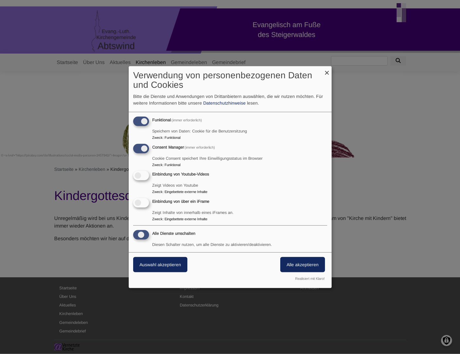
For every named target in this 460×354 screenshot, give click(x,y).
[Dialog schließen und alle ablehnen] (327, 70)
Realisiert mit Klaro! (310, 278)
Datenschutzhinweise (224, 103)
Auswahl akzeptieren (160, 264)
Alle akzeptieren (303, 264)
